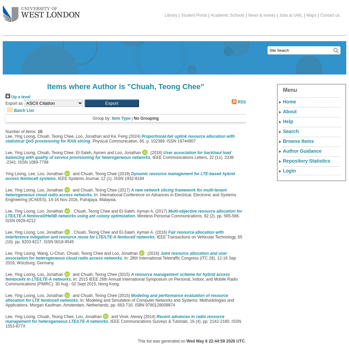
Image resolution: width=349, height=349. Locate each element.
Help (288, 121)
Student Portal (194, 15)
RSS (238, 102)
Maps (311, 15)
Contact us (330, 15)
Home (289, 101)
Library (171, 15)
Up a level (17, 97)
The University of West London (41, 11)
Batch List (19, 110)
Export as (14, 103)
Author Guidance (302, 151)
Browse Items (298, 141)
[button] (112, 103)
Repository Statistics (306, 161)
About (290, 111)
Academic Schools (227, 15)
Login (289, 170)
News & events (261, 15)
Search (291, 131)
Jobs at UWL (291, 15)
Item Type (121, 118)
